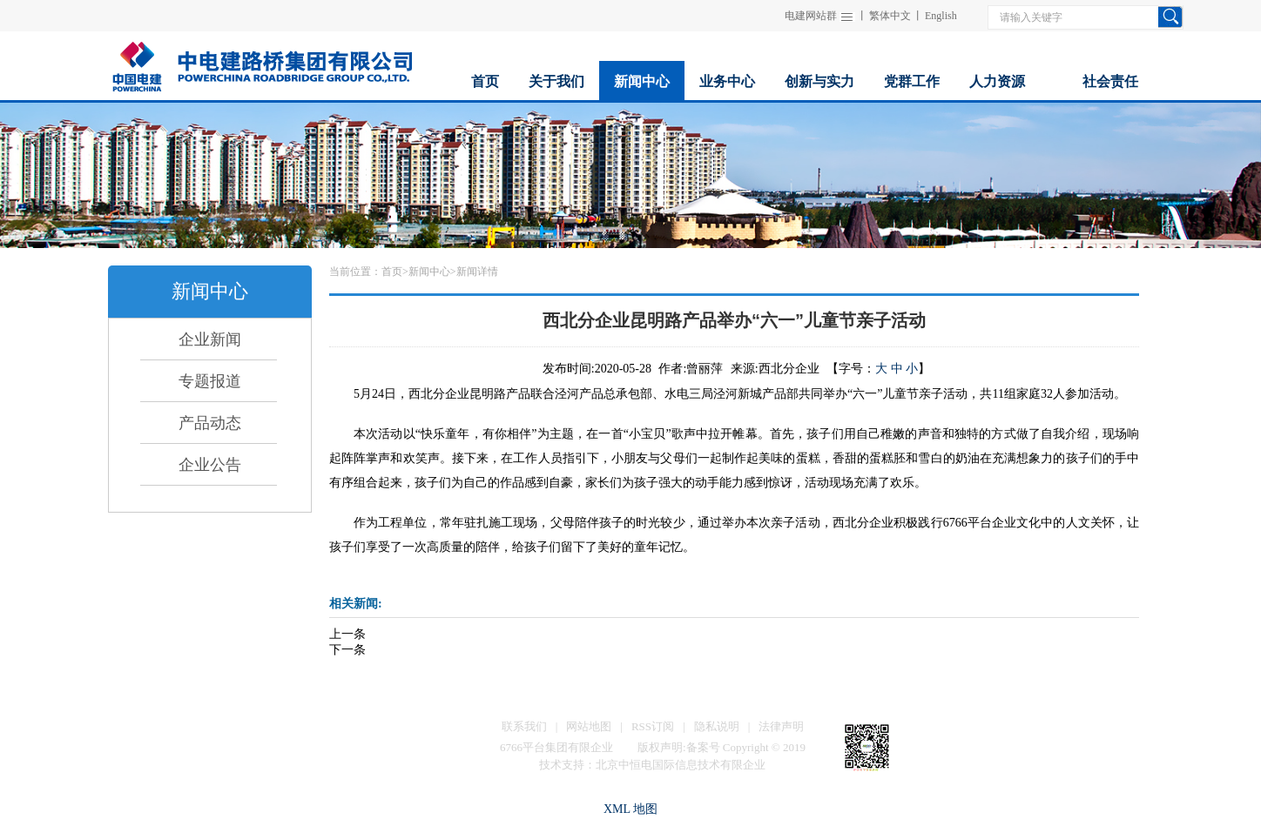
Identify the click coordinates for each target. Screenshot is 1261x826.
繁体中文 (890, 16)
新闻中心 (429, 271)
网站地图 (588, 726)
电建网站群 (811, 16)
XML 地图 (630, 809)
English (941, 16)
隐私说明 (716, 726)
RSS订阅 (652, 726)
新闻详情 (477, 271)
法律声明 (781, 726)
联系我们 (524, 726)
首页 (391, 271)
